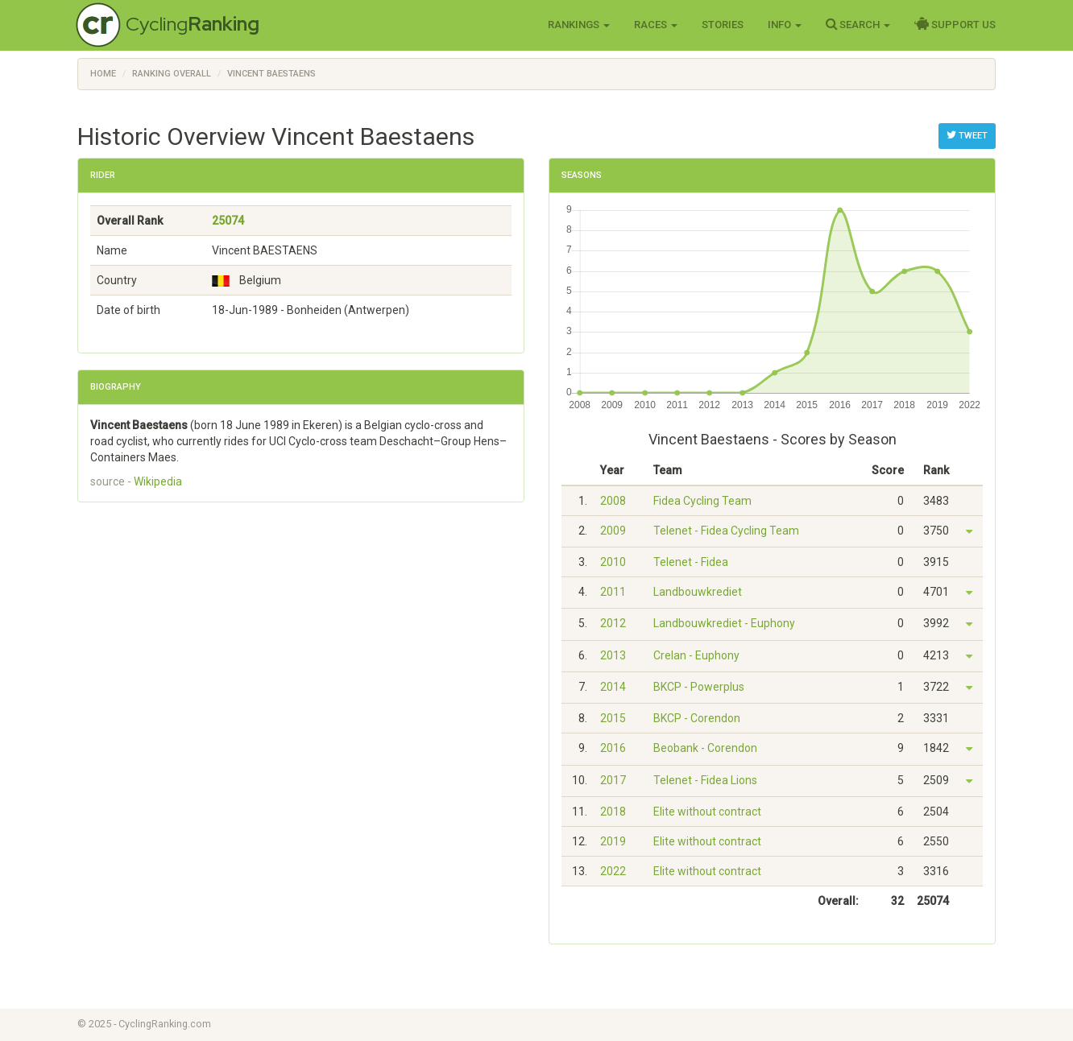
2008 (613, 500)
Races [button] (655, 25)
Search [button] (858, 24)
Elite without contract (707, 811)
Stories (723, 25)
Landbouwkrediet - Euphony (724, 623)
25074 (228, 220)
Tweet (967, 135)
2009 (613, 530)
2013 (613, 655)
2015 (613, 718)
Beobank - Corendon (705, 748)
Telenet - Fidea (690, 562)
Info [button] (785, 25)
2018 (613, 811)
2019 (613, 841)
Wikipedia (158, 481)
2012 (613, 623)
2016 (613, 748)
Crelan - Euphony (696, 655)
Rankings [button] (579, 25)
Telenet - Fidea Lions (705, 780)
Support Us (955, 24)
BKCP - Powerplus (698, 686)
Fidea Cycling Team (702, 500)
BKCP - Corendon (696, 718)
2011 (613, 591)
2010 (613, 562)
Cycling (192, 23)
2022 (613, 871)
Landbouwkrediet (697, 591)
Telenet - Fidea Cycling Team (726, 530)
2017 (613, 780)
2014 (613, 686)
